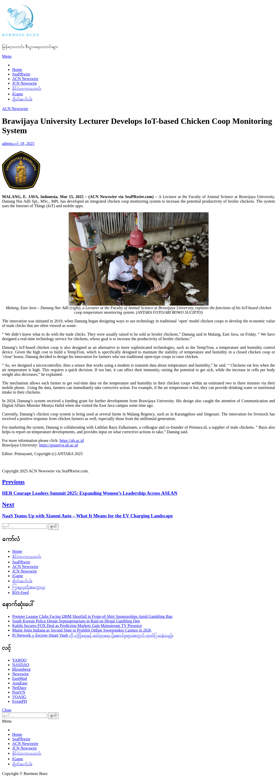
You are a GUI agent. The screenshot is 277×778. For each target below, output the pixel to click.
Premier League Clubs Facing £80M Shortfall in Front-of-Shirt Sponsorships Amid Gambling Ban (92, 616)
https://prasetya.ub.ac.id (58, 445)
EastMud (19, 678)
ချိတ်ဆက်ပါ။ (22, 99)
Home (17, 69)
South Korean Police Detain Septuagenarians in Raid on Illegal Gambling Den (76, 621)
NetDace (19, 687)
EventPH (19, 701)
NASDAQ (20, 665)
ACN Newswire (25, 79)
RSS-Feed (20, 592)
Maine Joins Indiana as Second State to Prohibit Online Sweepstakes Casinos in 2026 (81, 630)
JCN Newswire (24, 83)
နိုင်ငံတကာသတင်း (26, 88)
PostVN (18, 692)
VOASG (19, 697)
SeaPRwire (21, 74)
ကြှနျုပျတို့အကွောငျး (28, 587)
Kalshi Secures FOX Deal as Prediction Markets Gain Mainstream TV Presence (77, 625)
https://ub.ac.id (72, 440)
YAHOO (19, 660)
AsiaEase (19, 683)
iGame (17, 94)
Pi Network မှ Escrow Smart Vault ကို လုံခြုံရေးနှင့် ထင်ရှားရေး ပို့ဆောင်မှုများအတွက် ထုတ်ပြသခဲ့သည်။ (92, 635)
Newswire (20, 674)
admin (7, 143)
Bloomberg (21, 669)
